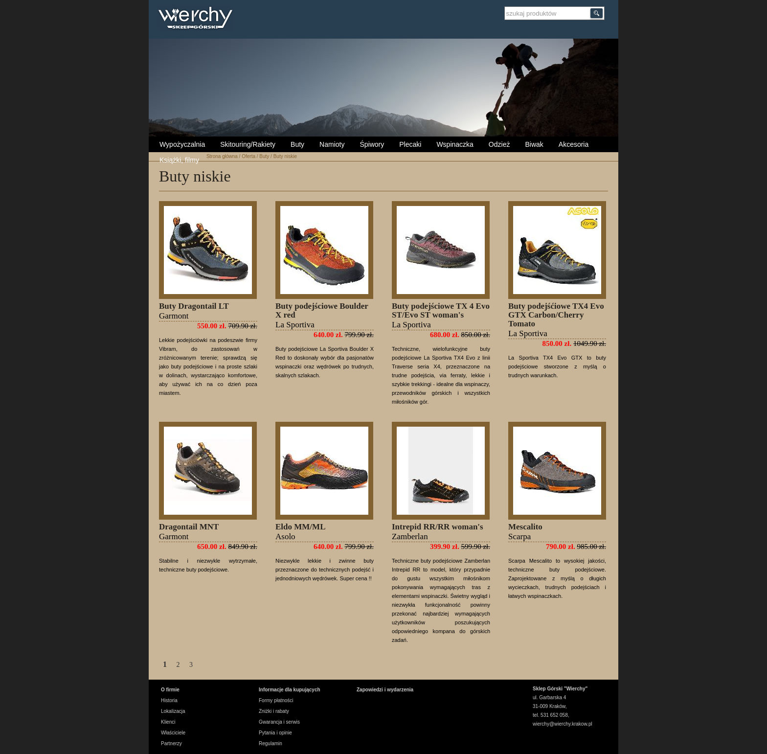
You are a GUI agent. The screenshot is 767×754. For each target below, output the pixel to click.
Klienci (168, 722)
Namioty (331, 144)
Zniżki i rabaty (274, 711)
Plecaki (410, 144)
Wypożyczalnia (182, 144)
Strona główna (222, 156)
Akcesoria (573, 144)
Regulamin (270, 743)
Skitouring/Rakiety (247, 144)
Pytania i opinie (275, 732)
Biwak (534, 144)
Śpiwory (372, 144)
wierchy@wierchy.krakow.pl (562, 724)
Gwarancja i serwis (279, 722)
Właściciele (173, 732)
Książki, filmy (179, 160)
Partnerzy (171, 743)
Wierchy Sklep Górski (198, 19)
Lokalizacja (173, 711)
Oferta (248, 156)
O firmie (170, 689)
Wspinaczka (454, 144)
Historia (169, 700)
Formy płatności (276, 700)
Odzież (499, 144)
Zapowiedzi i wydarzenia (385, 689)
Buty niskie (285, 156)
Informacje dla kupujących (289, 689)
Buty (297, 144)
